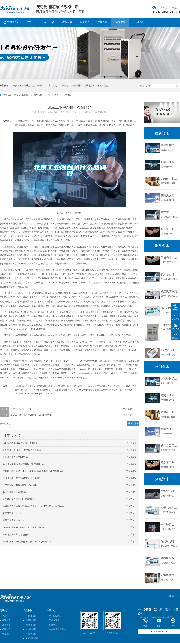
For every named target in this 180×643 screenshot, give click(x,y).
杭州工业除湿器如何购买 (14, 492)
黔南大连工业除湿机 (169, 195)
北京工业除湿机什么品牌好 (58, 95)
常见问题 (38, 95)
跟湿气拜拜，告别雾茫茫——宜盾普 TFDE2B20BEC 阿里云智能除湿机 (169, 507)
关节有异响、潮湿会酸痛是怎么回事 (20, 485)
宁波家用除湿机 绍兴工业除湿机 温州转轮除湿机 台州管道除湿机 (33, 471)
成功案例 (67, 22)
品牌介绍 (102, 22)
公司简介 (6, 629)
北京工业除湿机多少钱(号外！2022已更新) (31, 415)
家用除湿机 (31, 625)
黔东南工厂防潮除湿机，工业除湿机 (169, 212)
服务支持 (85, 22)
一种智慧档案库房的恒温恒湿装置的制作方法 (169, 524)
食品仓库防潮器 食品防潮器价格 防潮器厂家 (23, 464)
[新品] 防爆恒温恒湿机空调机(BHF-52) (169, 308)
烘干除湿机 (38, 85)
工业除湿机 (31, 616)
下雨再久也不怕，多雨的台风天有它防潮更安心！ (26, 527)
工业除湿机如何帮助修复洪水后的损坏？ (22, 478)
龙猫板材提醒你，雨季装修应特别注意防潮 (169, 145)
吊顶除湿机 (102, 85)
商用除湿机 (31, 620)
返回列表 (133, 423)
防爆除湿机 (89, 85)
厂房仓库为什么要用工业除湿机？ (169, 257)
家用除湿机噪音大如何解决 (15, 534)
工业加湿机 (51, 85)
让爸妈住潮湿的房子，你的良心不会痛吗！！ (24, 450)
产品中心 (31, 22)
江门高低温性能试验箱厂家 (15, 457)
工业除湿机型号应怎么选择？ (169, 324)
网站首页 (4, 610)
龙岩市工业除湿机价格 (169, 178)
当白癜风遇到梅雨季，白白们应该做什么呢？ (169, 558)
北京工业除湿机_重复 (21, 409)
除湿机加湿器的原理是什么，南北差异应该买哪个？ (27, 541)
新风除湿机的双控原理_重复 (169, 274)
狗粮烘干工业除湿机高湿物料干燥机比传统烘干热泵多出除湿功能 (33, 506)
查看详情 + (128, 409)
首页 (16, 95)
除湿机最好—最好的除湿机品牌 (169, 575)
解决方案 (49, 22)
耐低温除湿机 (32, 638)
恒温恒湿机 (31, 634)
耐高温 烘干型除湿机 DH (169, 541)
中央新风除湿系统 (21, 85)
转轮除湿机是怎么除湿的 (169, 350)
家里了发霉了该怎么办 (13, 520)
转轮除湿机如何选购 (12, 513)
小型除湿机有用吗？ (169, 491)
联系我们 (138, 22)
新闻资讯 (120, 22)
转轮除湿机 (31, 629)
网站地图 (172, 596)
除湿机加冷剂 (169, 291)
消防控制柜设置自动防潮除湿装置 (18, 499)
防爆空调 (64, 85)
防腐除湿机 (76, 85)
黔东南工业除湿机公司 (169, 229)
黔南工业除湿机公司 (169, 161)
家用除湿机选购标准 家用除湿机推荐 (20, 443)
